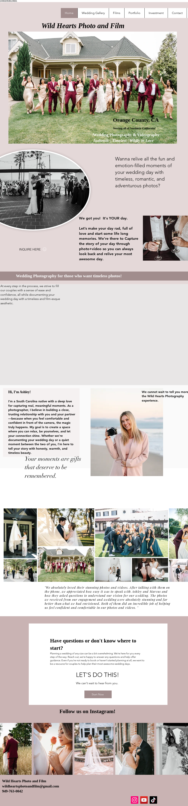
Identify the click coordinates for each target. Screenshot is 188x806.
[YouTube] (144, 800)
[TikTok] (153, 800)
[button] (134, 13)
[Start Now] (98, 694)
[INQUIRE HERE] (33, 249)
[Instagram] (134, 800)
